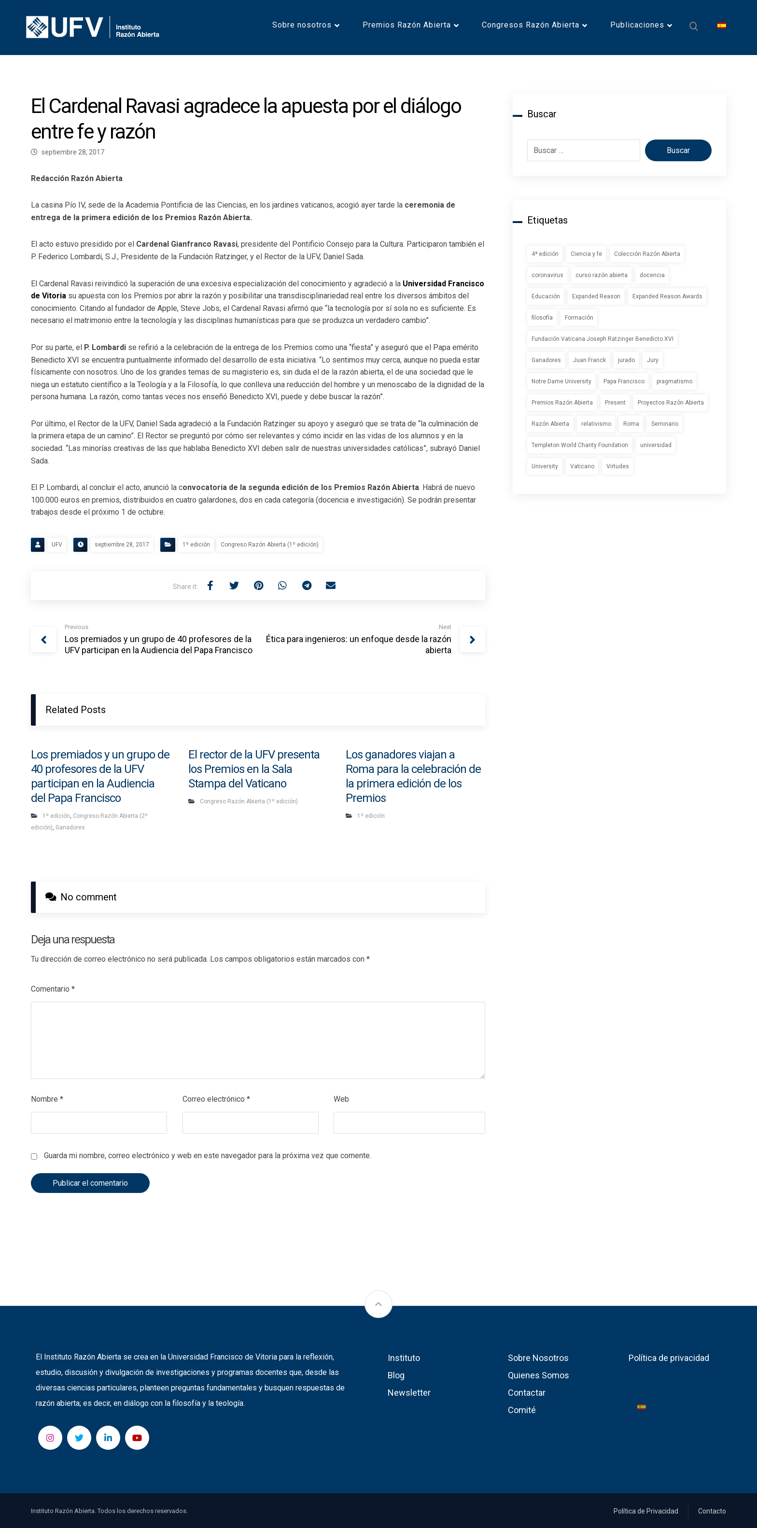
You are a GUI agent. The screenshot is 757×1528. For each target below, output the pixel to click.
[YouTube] (137, 1438)
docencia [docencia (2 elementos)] (652, 275)
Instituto (404, 1358)
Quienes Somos (538, 1375)
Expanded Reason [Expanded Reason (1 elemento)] (596, 296)
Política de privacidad (669, 1358)
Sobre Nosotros (538, 1358)
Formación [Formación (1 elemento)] (579, 317)
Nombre (47, 1099)
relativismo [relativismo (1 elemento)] (596, 424)
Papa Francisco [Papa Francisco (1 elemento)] (624, 381)
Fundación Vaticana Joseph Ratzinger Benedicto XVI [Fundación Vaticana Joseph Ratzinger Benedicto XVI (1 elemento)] (602, 339)
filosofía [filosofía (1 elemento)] (542, 317)
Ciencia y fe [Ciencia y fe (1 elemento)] (586, 254)
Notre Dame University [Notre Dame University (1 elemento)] (561, 381)
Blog (396, 1375)
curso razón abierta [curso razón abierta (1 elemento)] (601, 275)
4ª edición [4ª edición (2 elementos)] (545, 254)
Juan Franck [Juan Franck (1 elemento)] (589, 360)
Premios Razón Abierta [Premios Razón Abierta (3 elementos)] (562, 402)
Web (341, 1099)
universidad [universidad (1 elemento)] (656, 445)
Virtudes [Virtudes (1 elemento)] (617, 466)
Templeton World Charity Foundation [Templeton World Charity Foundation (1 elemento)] (580, 445)
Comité (522, 1410)
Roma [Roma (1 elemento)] (631, 424)
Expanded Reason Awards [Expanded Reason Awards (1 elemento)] (667, 296)
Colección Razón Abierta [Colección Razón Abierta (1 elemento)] (647, 254)
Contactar (527, 1393)
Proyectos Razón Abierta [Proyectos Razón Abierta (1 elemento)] (671, 402)
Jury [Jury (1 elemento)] (653, 360)
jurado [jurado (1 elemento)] (626, 360)
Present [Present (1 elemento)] (615, 402)
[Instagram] (50, 1438)
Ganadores (70, 827)
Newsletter (409, 1393)
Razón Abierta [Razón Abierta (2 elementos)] (550, 424)
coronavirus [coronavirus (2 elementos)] (547, 275)
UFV (57, 544)
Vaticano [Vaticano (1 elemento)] (582, 466)
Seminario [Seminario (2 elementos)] (664, 424)
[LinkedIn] (108, 1438)
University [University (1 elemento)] (545, 466)
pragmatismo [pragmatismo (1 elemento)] (674, 381)
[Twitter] (79, 1438)
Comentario (53, 989)
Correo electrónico (216, 1099)
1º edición (196, 544)
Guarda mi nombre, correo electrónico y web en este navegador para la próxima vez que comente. (207, 1155)
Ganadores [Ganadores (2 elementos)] (546, 360)
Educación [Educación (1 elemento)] (546, 296)
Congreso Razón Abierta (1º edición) (270, 544)
